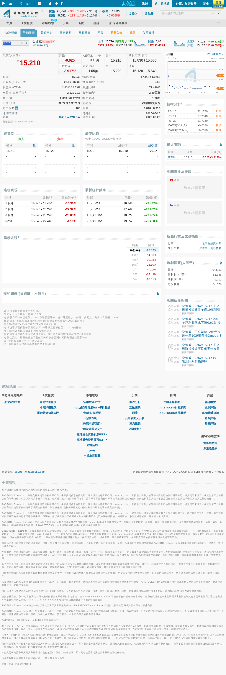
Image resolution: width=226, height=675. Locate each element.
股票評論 (210, 407)
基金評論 (210, 418)
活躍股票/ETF (92, 402)
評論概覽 (210, 402)
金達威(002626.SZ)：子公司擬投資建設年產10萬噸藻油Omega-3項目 (201, 309)
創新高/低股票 (92, 412)
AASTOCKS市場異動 (172, 412)
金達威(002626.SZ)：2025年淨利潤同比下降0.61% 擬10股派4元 (201, 322)
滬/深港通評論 (210, 412)
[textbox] (190, 13)
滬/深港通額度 (92, 423)
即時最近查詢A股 (48, 412)
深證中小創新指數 (210, 248)
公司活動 (92, 445)
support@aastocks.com (30, 471)
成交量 (153, 145)
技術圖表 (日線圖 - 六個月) (25, 293)
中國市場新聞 (172, 402)
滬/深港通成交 (92, 429)
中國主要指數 (92, 455)
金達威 (172, 156)
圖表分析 (134, 402)
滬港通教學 (210, 443)
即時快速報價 (48, 402)
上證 (190, 41)
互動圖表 (134, 407)
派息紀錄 (134, 423)
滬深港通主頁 (12, 402)
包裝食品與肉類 (212, 243)
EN (28, 3)
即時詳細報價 (48, 407)
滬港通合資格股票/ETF (92, 434)
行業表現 (92, 418)
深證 (190, 45)
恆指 (100, 41)
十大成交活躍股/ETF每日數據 (92, 407)
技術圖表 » (215, 54)
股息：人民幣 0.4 (69, 117)
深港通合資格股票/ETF (92, 439)
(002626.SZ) (40, 45)
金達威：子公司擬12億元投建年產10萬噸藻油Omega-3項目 (202, 335)
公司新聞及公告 (135, 418)
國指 (151, 41)
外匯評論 (210, 423)
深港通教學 (210, 448)
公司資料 (134, 429)
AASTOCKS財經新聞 (172, 407)
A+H (92, 450)
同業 (135, 412)
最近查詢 (174, 145)
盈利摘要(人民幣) (180, 263)
